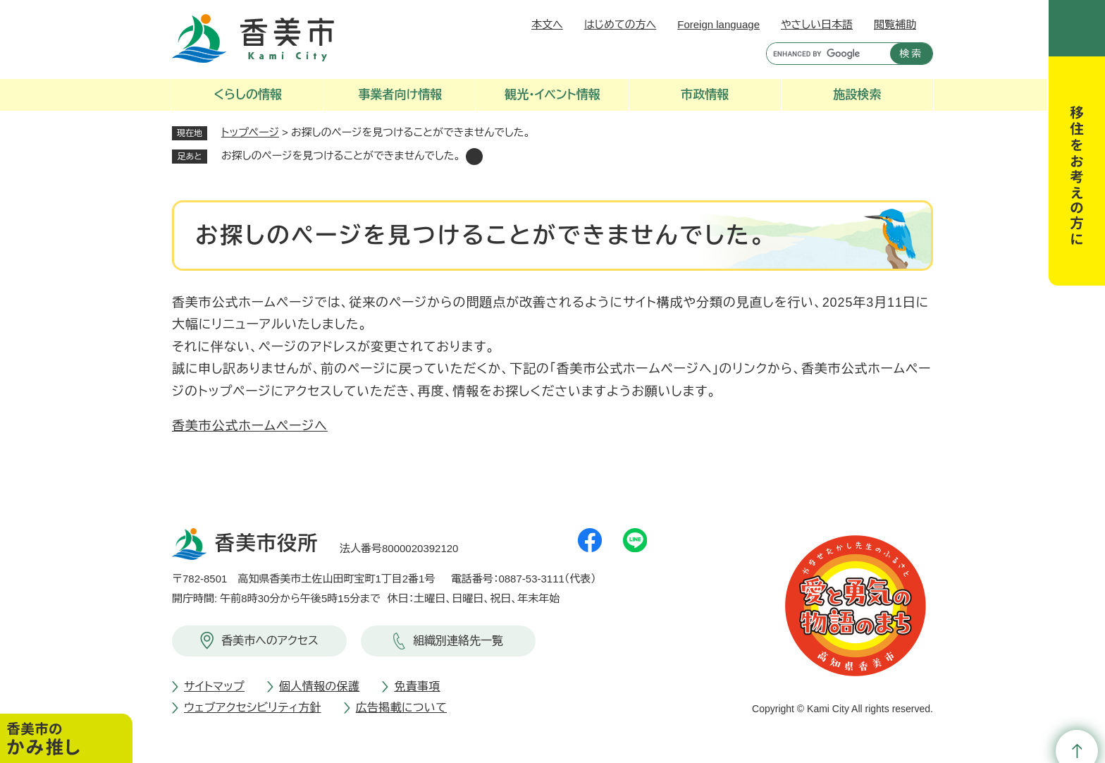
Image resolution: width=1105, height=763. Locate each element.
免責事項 (417, 686)
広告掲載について (401, 708)
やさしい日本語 (817, 24)
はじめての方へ (620, 24)
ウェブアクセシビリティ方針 (252, 708)
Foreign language (718, 24)
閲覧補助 (895, 24)
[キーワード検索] (825, 53)
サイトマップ (214, 686)
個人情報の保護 (319, 686)
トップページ (250, 132)
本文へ (547, 24)
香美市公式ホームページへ (250, 426)
